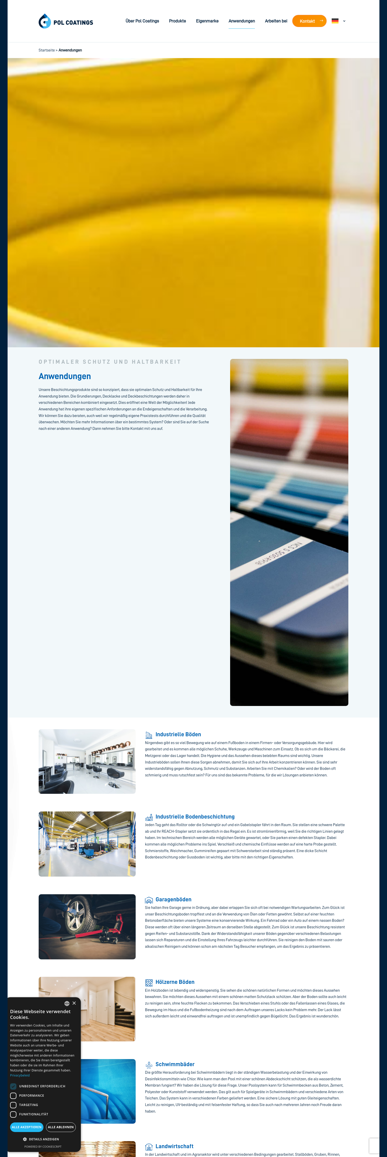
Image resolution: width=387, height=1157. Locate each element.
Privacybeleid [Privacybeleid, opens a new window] (20, 1075)
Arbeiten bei (276, 21)
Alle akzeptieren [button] (27, 1127)
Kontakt (307, 21)
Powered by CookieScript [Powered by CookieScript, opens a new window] (43, 1146)
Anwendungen (242, 21)
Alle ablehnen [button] (61, 1127)
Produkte (177, 21)
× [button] (74, 1003)
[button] (43, 1139)
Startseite (47, 50)
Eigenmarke (207, 21)
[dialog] (43, 1074)
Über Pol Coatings (142, 21)
